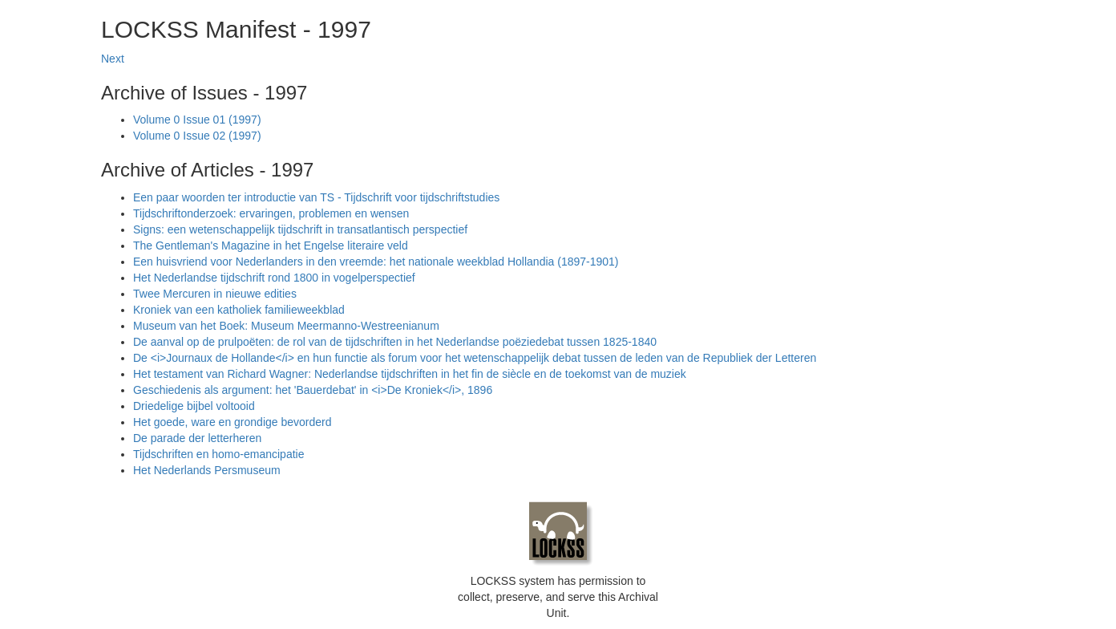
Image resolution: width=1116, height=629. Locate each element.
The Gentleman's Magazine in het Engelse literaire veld (270, 245)
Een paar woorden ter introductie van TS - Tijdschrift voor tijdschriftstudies (316, 197)
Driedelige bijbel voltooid (194, 406)
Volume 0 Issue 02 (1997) (197, 135)
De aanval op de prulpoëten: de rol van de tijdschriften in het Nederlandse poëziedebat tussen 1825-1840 (395, 341)
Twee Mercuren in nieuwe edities (215, 293)
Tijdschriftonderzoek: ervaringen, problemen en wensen (271, 213)
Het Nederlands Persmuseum (207, 470)
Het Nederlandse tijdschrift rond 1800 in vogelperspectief (274, 277)
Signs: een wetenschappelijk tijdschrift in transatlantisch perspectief (300, 229)
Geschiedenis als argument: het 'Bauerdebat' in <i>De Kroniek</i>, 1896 (312, 389)
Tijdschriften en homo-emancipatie (218, 454)
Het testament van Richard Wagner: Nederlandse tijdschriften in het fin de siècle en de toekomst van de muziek (409, 373)
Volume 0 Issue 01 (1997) (197, 119)
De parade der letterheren (197, 438)
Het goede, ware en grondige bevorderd (232, 422)
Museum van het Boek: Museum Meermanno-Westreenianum (286, 325)
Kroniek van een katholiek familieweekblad (239, 309)
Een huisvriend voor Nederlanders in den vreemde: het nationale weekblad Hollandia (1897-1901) (376, 261)
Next (112, 58)
